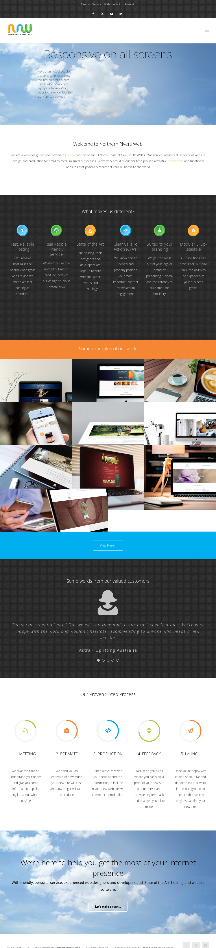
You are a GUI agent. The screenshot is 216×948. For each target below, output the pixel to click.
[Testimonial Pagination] (98, 660)
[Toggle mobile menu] (207, 31)
